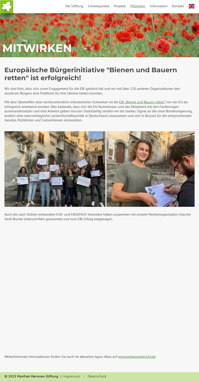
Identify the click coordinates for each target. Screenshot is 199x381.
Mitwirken (137, 6)
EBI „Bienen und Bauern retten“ (142, 102)
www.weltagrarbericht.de (137, 356)
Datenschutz (97, 376)
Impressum (71, 376)
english (191, 6)
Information (159, 6)
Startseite (6, 6)
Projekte (120, 6)
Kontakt (178, 6)
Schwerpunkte (98, 6)
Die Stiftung (74, 6)
